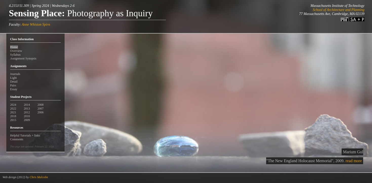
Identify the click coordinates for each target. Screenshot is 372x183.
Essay (13, 89)
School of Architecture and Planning (338, 10)
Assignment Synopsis (23, 58)
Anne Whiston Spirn (36, 24)
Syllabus (15, 54)
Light (13, 78)
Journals (15, 74)
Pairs (13, 85)
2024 (13, 104)
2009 (27, 120)
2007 (40, 108)
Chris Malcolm (39, 177)
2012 (27, 112)
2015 (13, 120)
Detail (13, 81)
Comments (16, 139)
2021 (13, 112)
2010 (27, 116)
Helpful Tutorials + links (25, 135)
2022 (13, 108)
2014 (27, 104)
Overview (16, 51)
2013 (27, 108)
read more (354, 161)
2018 (13, 116)
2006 (40, 112)
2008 (40, 104)
